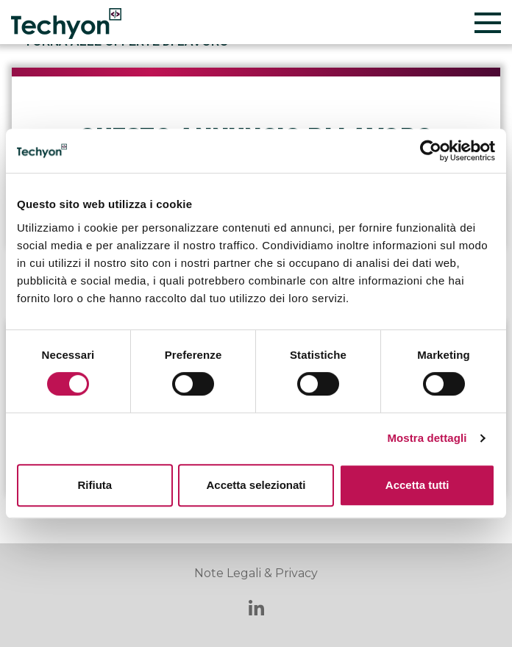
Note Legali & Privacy (256, 573)
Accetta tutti (417, 485)
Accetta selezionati (255, 485)
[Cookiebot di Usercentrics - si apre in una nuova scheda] (430, 151)
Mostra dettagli (426, 438)
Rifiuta (94, 485)
